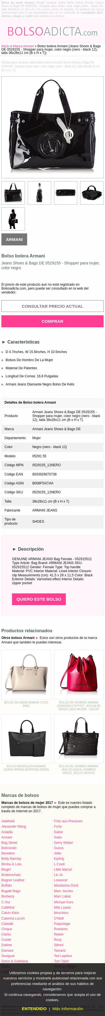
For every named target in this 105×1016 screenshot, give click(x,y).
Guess (59, 848)
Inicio (5, 46)
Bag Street (9, 843)
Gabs (58, 837)
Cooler (6, 940)
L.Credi (59, 864)
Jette (57, 853)
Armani (14, 239)
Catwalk (7, 924)
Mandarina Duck (66, 885)
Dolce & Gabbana (14, 961)
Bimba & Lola (11, 864)
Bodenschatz (11, 875)
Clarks (6, 934)
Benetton (8, 853)
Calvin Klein (10, 913)
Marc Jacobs (63, 891)
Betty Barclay (11, 859)
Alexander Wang (13, 826)
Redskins (61, 929)
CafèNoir (8, 908)
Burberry (7, 896)
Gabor (58, 832)
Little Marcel (63, 869)
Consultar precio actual (52, 306)
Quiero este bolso (39, 599)
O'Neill (59, 918)
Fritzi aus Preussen (68, 821)
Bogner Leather (13, 880)
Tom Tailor (61, 961)
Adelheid (8, 821)
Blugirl (6, 869)
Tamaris (60, 951)
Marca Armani (23, 46)
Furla (58, 826)
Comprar (53, 321)
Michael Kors (63, 902)
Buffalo (6, 885)
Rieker (59, 934)
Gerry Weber (63, 843)
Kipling (59, 859)
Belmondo (9, 848)
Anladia (7, 832)
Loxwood (60, 880)
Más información (67, 1008)
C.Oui (5, 902)
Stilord (59, 945)
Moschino (61, 913)
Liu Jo (58, 875)
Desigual (8, 956)
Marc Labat (62, 896)
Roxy (58, 940)
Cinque (6, 929)
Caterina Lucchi (13, 918)
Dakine (6, 945)
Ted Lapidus (63, 956)
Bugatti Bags (10, 891)
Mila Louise (62, 908)
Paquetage (62, 924)
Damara (7, 951)
